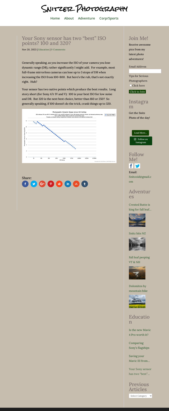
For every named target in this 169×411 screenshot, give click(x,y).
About (69, 18)
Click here (138, 85)
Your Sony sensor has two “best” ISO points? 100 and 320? (140, 371)
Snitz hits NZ (137, 233)
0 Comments (58, 49)
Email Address (137, 66)
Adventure (86, 18)
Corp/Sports (108, 18)
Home (55, 18)
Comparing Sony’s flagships (139, 345)
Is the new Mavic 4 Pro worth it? (140, 332)
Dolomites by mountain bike (138, 288)
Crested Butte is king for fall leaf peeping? (139, 207)
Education (43, 49)
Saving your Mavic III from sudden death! (138, 358)
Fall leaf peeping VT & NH (139, 260)
